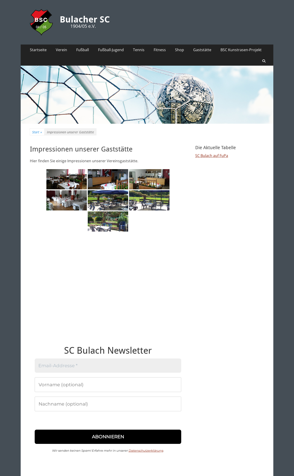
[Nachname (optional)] (108, 404)
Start (37, 132)
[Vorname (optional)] (108, 384)
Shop (179, 49)
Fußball (82, 49)
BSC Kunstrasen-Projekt (241, 49)
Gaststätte (202, 49)
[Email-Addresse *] (108, 365)
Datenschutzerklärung (146, 450)
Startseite (38, 49)
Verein (61, 49)
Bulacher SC (85, 19)
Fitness (160, 49)
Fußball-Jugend (111, 49)
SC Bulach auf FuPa (211, 155)
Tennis (138, 49)
